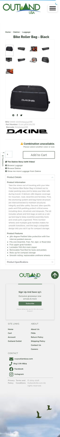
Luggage (26, 32)
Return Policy (37, 337)
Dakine (16, 32)
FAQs (33, 333)
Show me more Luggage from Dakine (23, 171)
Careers (34, 349)
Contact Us (36, 345)
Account (12, 337)
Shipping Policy (38, 341)
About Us (35, 329)
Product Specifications (17, 262)
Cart (10, 333)
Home (8, 32)
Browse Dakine (13, 168)
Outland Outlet (15, 341)
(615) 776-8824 (18, 363)
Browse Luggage (14, 165)
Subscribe (30, 303)
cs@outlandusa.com (21, 359)
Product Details (14, 177)
